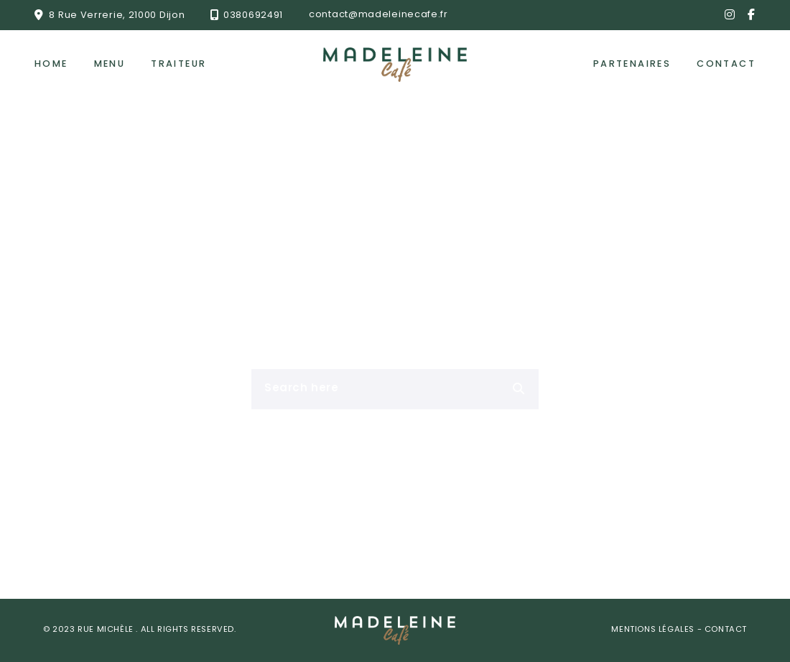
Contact (726, 64)
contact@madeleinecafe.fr (378, 14)
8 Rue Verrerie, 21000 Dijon (117, 14)
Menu (110, 64)
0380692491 (253, 14)
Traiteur (178, 64)
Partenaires (632, 64)
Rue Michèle (107, 630)
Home (51, 64)
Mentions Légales (654, 630)
